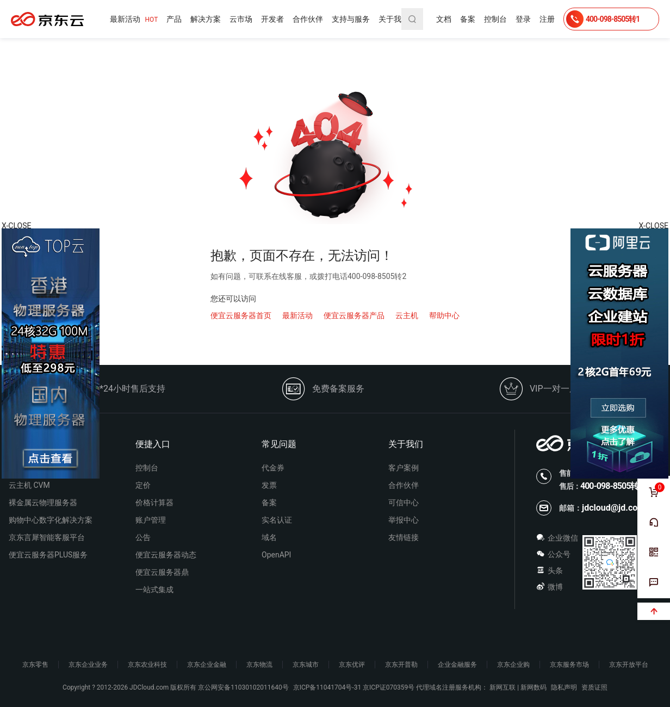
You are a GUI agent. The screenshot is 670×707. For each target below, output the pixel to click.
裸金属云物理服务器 (43, 502)
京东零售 (35, 664)
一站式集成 (154, 589)
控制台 (495, 19)
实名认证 (277, 520)
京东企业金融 (206, 664)
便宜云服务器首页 (240, 315)
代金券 (273, 467)
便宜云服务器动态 (165, 554)
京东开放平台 (628, 664)
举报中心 (403, 520)
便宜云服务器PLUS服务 (48, 554)
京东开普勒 (401, 664)
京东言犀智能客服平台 (47, 537)
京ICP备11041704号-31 (327, 687)
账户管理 (150, 520)
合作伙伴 (308, 19)
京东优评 (352, 664)
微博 (549, 586)
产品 (174, 19)
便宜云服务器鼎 (162, 572)
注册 (547, 19)
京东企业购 (513, 664)
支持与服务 (351, 19)
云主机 (406, 315)
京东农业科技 (147, 664)
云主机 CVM (29, 485)
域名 (269, 537)
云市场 (240, 19)
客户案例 (403, 467)
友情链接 (403, 537)
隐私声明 (564, 687)
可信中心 (403, 502)
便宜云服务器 (47, 19)
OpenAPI (276, 554)
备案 (467, 19)
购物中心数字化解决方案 (50, 520)
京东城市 (306, 664)
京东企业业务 (88, 664)
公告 (143, 537)
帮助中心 (444, 315)
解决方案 (205, 19)
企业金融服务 (457, 664)
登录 (523, 19)
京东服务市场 (569, 664)
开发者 (272, 19)
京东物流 (259, 664)
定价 (143, 485)
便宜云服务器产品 (354, 315)
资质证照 (594, 687)
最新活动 (134, 19)
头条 (549, 570)
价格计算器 (154, 502)
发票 (269, 485)
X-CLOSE (653, 225)
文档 (443, 19)
